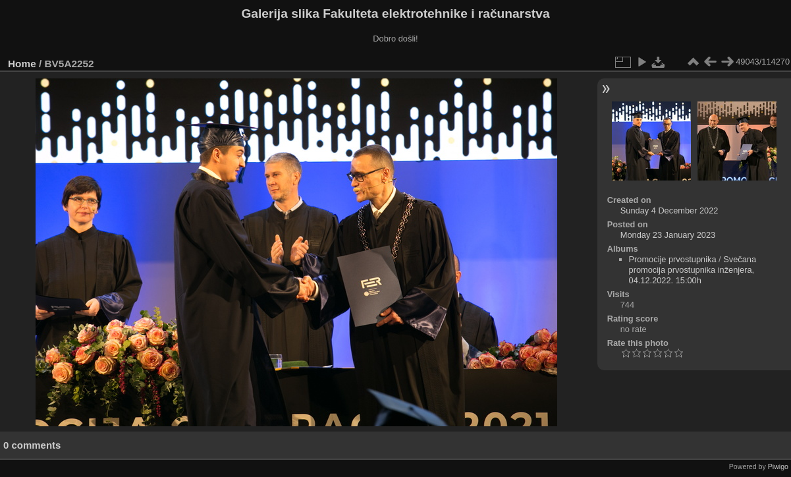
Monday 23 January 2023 (667, 235)
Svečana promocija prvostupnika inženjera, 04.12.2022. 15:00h (693, 269)
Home (22, 63)
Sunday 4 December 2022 (669, 210)
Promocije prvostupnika (673, 259)
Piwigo (778, 466)
